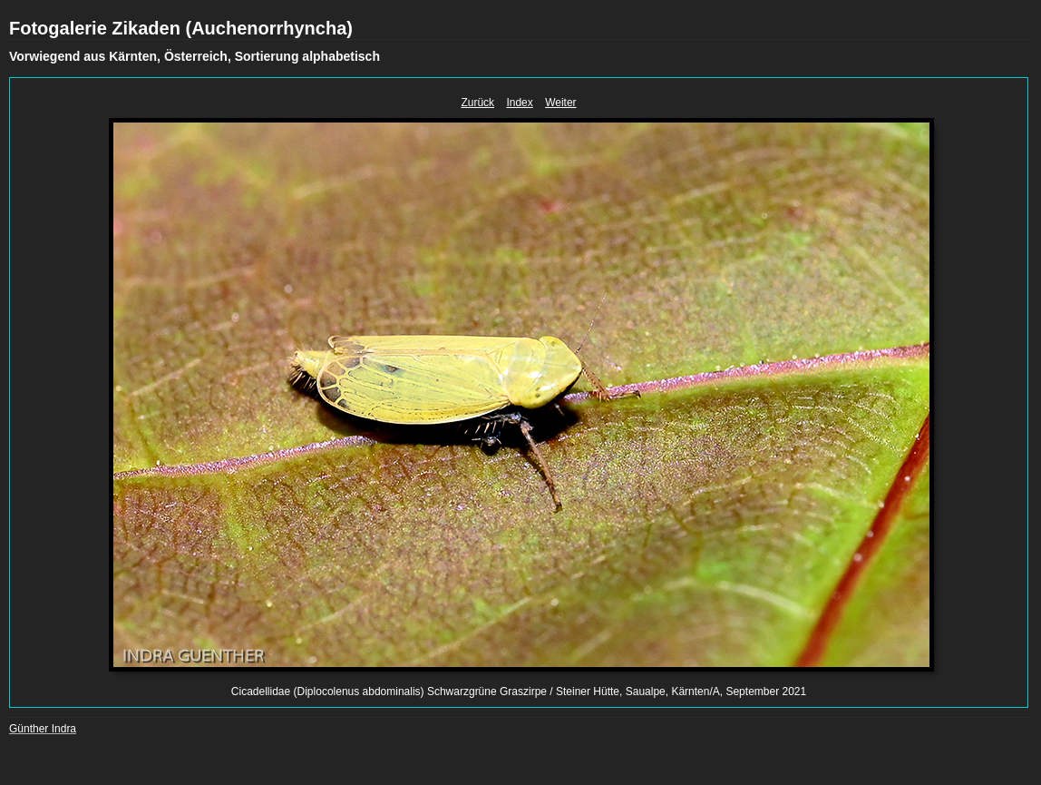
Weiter (560, 102)
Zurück (477, 102)
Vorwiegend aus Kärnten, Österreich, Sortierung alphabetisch (194, 56)
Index (519, 102)
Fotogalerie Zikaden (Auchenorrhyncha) (181, 28)
